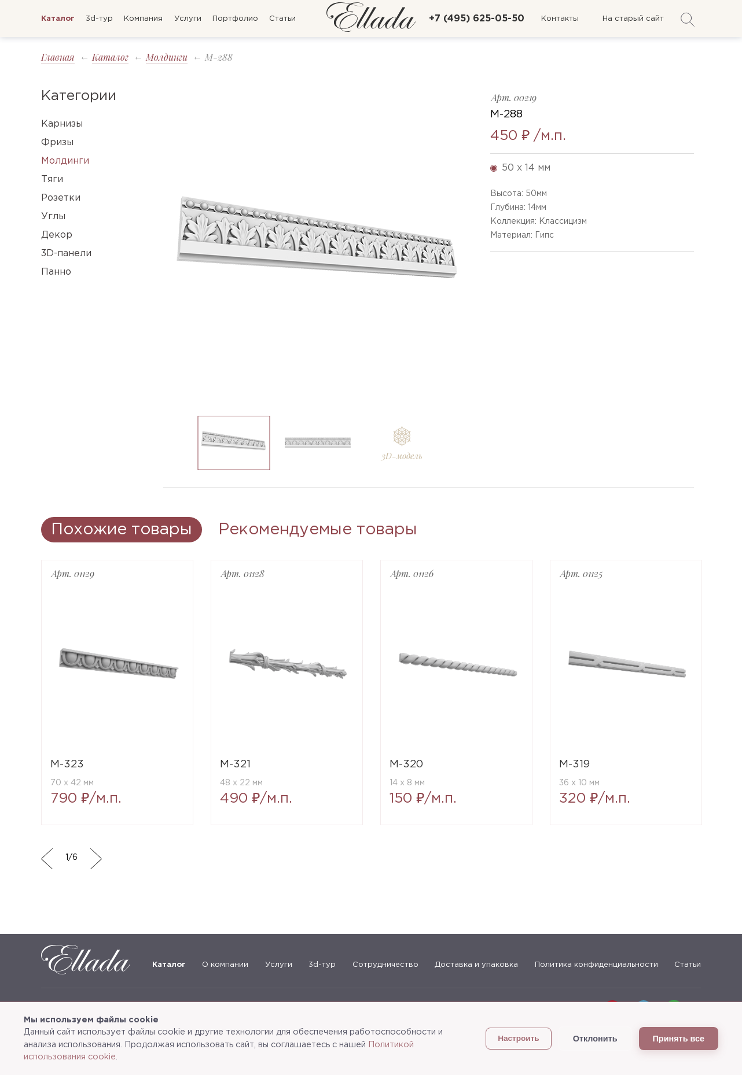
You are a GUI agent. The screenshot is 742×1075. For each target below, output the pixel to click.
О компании (225, 965)
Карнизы (62, 124)
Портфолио (235, 19)
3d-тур (99, 19)
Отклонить (595, 1038)
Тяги (52, 179)
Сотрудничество (385, 965)
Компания (143, 19)
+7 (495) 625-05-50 (476, 18)
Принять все (678, 1038)
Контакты (560, 19)
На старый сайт (633, 19)
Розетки (60, 198)
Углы (53, 216)
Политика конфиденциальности (596, 965)
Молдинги (167, 57)
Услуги (187, 19)
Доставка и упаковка (476, 965)
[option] (318, 247)
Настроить (518, 1038)
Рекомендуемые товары (317, 530)
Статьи (282, 19)
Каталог (110, 57)
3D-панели (66, 253)
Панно (56, 272)
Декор (56, 235)
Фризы (57, 142)
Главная (58, 57)
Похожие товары (121, 530)
